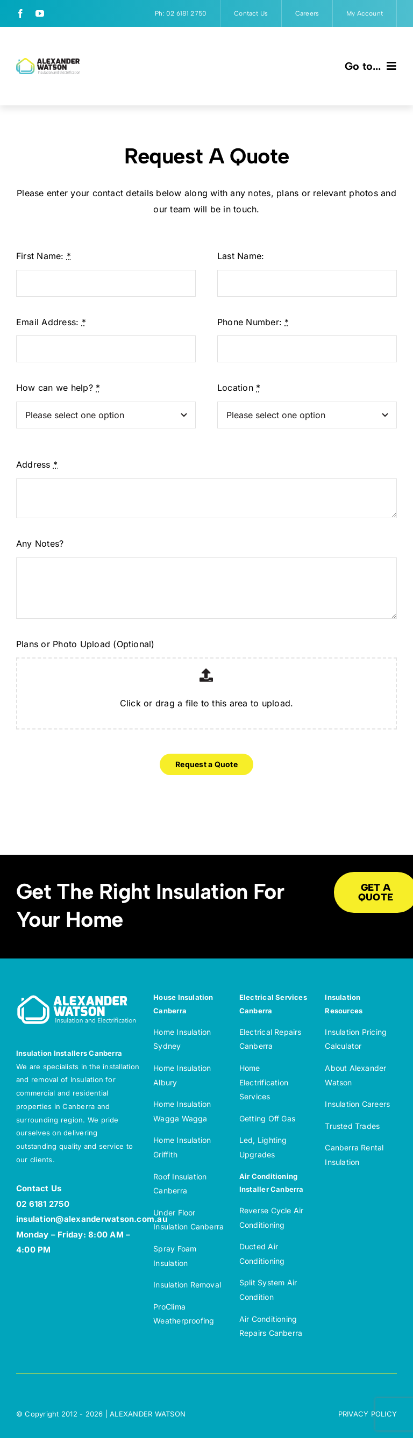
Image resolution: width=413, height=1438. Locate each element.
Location (238, 387)
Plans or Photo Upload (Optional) (85, 644)
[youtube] (39, 13)
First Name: (43, 256)
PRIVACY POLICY (367, 1414)
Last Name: (240, 256)
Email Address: (51, 322)
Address (37, 464)
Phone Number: (253, 322)
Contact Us (38, 1188)
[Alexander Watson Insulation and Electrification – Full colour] (48, 62)
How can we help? (58, 387)
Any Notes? (39, 543)
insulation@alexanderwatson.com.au (91, 1219)
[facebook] (20, 13)
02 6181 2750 (42, 1204)
